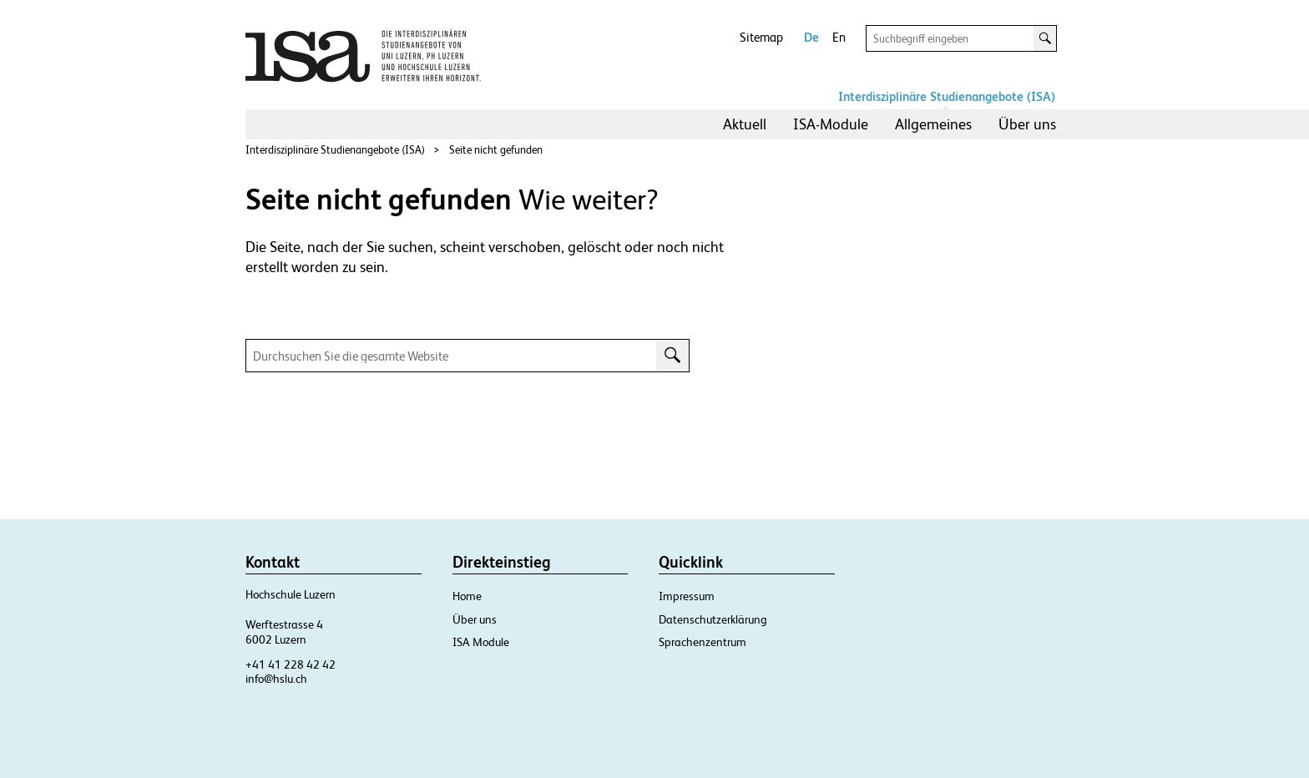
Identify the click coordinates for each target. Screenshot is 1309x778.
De (811, 37)
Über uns (1027, 124)
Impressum (687, 596)
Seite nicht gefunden (496, 150)
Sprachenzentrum (702, 642)
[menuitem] (745, 124)
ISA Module (480, 642)
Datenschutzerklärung (713, 619)
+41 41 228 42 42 (290, 664)
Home (467, 596)
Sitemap (761, 37)
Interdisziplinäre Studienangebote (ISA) (946, 96)
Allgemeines (933, 124)
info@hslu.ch (276, 678)
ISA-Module (830, 124)
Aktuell (744, 124)
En (839, 37)
